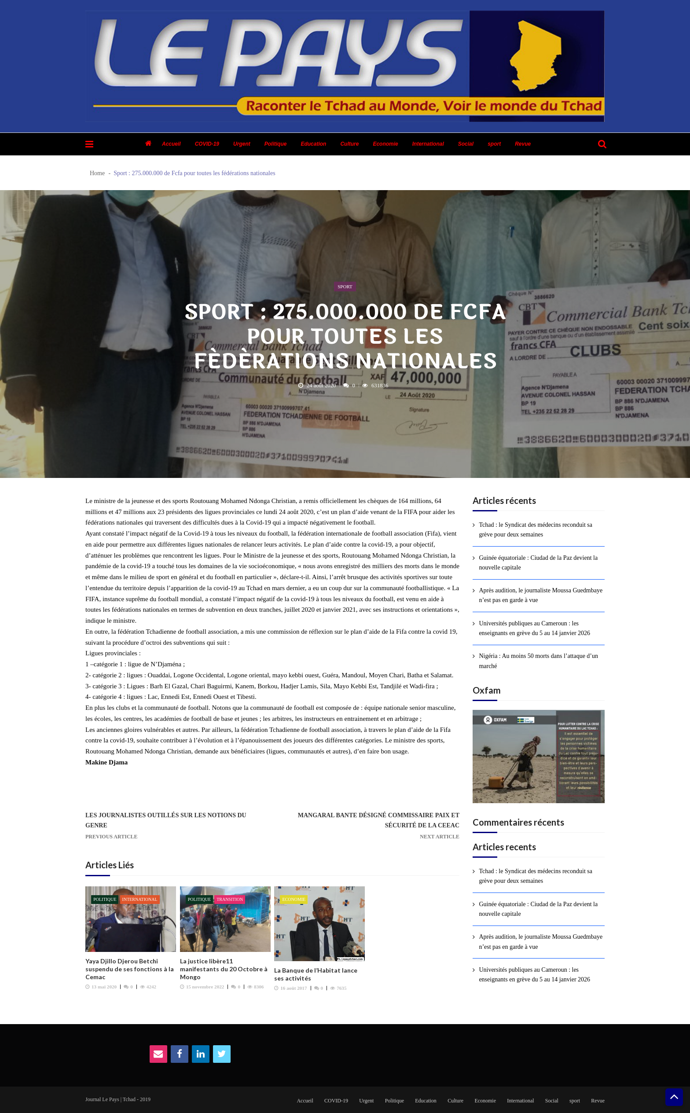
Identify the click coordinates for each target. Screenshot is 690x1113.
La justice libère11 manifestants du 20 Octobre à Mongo (224, 969)
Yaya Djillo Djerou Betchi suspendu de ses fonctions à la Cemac (129, 969)
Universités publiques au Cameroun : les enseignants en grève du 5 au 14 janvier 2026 (534, 628)
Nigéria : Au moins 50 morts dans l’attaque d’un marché (538, 661)
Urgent (241, 144)
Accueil (171, 144)
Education (313, 144)
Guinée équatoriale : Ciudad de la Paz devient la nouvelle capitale (538, 563)
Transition (230, 899)
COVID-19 (207, 144)
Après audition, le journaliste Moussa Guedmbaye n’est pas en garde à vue (540, 595)
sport (494, 144)
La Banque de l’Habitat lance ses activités (315, 974)
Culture (349, 144)
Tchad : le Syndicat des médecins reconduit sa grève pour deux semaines (535, 530)
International (428, 144)
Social (465, 144)
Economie (385, 144)
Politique (275, 144)
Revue (523, 144)
